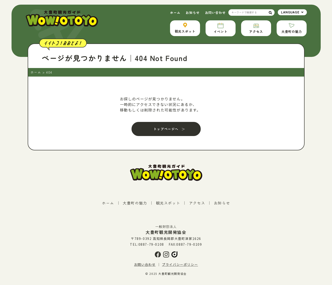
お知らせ (192, 12)
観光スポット (168, 203)
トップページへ (166, 129)
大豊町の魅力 (135, 203)
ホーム (175, 12)
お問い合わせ (215, 12)
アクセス (197, 203)
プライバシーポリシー (180, 264)
